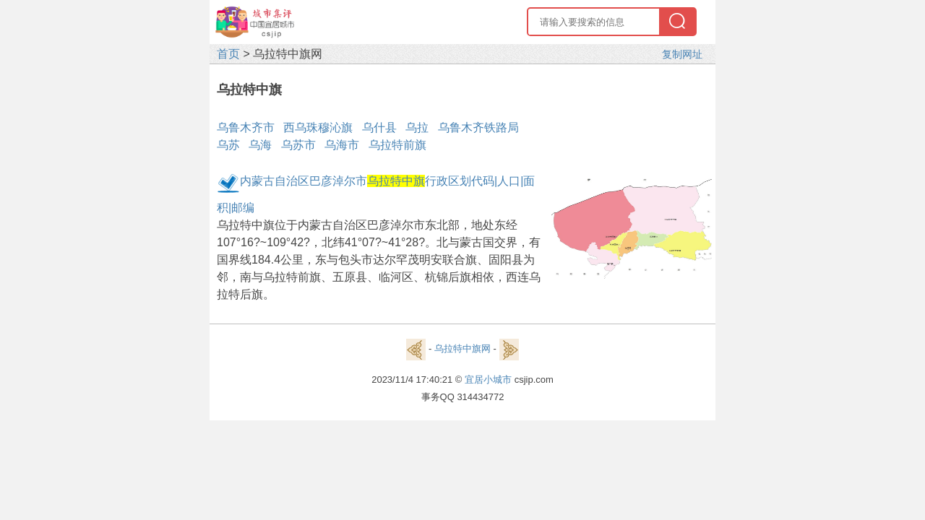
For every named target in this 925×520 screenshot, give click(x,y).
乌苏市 (298, 145)
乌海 (260, 145)
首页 (228, 54)
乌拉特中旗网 (462, 348)
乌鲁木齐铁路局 (478, 127)
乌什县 (379, 127)
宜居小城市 (488, 379)
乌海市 (341, 145)
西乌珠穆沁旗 (318, 127)
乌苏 (228, 145)
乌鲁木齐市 (246, 127)
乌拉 (417, 127)
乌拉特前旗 (397, 145)
